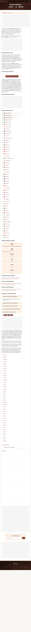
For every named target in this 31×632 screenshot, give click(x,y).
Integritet (25, 543)
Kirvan (4, 427)
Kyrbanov (10, 284)
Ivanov (6, 277)
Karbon (18, 289)
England (7, 156)
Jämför (17, 543)
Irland (6, 203)
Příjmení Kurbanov (7, 470)
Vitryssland (7, 133)
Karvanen (5, 422)
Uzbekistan (7, 115)
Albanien (7, 212)
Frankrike (7, 194)
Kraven (5, 438)
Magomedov (3, 278)
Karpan (3, 290)
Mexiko (7, 219)
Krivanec (5, 440)
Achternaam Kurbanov (8, 468)
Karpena (8, 290)
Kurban (6, 283)
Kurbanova (9, 283)
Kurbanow (19, 283)
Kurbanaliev (5, 402)
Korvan (5, 429)
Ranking (13, 543)
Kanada (7, 153)
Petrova (7, 278)
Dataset (21, 543)
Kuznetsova (9, 277)
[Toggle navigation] (29, 1)
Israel (6, 135)
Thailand (7, 176)
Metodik (6, 543)
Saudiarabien (7, 226)
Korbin (4, 420)
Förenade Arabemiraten (9, 158)
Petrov (19, 277)
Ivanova (3, 277)
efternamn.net (15, 539)
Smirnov (10, 278)
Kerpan (5, 411)
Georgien (7, 126)
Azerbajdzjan (7, 131)
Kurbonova (16, 283)
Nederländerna (8, 221)
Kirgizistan (7, 124)
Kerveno (5, 418)
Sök (23, 514)
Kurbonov (12, 283)
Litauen (7, 210)
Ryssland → (16, 278)
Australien (7, 178)
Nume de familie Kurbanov (8, 478)
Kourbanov (7, 284)
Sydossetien (7, 201)
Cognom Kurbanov (7, 462)
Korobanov (3, 283)
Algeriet (7, 237)
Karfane (5, 391)
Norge (6, 192)
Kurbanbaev (5, 379)
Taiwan (7, 196)
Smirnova (16, 277)
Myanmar (7, 217)
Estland (7, 142)
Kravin (4, 436)
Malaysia (7, 169)
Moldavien (7, 149)
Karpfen (14, 290)
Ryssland (7, 113)
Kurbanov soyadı (7, 480)
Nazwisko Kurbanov (7, 466)
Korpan (5, 409)
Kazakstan (7, 122)
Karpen (5, 290)
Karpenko (10, 290)
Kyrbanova (13, 284)
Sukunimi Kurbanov (7, 474)
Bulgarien (7, 140)
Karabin (3, 289)
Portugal (7, 174)
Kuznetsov (12, 277)
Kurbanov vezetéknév (8, 476)
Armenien (7, 167)
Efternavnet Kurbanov (8, 472)
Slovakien (7, 235)
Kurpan (5, 384)
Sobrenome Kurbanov (8, 464)
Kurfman (5, 431)
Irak (6, 208)
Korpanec (5, 386)
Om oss (10, 543)
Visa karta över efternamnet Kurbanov (11, 76)
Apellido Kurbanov (7, 453)
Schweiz (7, 151)
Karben (15, 289)
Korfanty (5, 413)
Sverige (7, 144)
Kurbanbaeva (5, 404)
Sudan (6, 230)
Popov (13, 278)
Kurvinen (5, 400)
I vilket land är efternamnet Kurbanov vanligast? (10, 296)
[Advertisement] (15, 21)
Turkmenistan (8, 117)
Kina (6, 185)
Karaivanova (9, 289)
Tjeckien (7, 228)
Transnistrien (7, 160)
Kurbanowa (3, 284)
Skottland (7, 199)
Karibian (20, 289)
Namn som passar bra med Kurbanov (9, 447)
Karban (13, 289)
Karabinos (5, 289)
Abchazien (7, 187)
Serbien (7, 183)
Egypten (7, 165)
